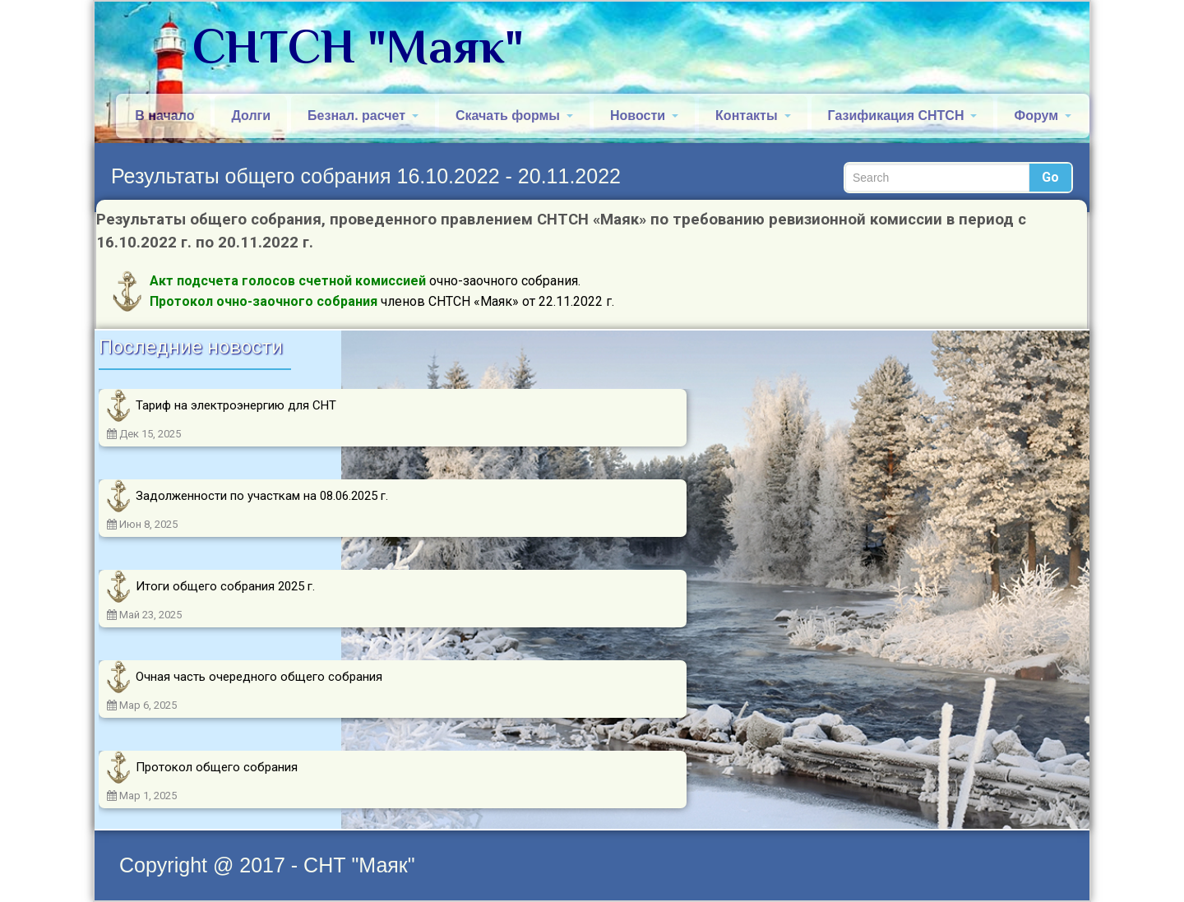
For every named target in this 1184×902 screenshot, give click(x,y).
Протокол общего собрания (217, 767)
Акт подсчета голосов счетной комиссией (288, 281)
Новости (644, 116)
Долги (251, 116)
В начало (164, 116)
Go (1050, 177)
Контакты (752, 116)
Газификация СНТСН (903, 116)
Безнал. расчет (363, 116)
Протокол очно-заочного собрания (263, 301)
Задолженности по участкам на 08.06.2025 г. (262, 495)
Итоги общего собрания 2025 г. (225, 586)
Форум (1042, 116)
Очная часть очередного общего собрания (259, 676)
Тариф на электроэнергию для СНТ (236, 405)
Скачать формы (514, 116)
